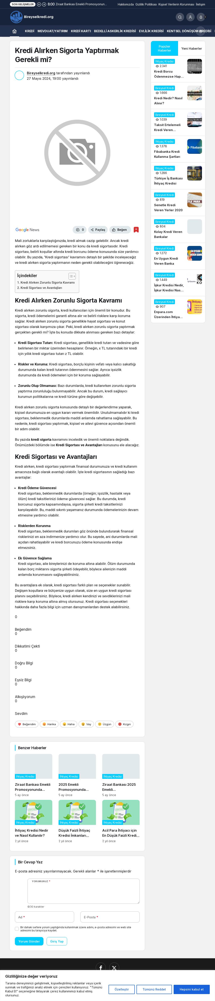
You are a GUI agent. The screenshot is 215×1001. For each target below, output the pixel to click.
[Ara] (180, 17)
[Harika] (49, 724)
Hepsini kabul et (192, 989)
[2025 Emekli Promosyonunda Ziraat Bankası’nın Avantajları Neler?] (77, 775)
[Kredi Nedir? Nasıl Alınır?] (178, 95)
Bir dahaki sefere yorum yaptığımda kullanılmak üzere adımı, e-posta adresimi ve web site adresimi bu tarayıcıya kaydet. (75, 929)
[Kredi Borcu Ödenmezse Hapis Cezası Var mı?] (178, 69)
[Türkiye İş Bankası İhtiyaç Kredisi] (178, 176)
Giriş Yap (57, 941)
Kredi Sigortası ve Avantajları (41, 288)
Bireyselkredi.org (41, 73)
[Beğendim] (26, 724)
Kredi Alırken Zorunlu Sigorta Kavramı (48, 282)
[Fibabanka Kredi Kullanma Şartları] (178, 149)
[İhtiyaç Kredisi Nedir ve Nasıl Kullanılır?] (33, 821)
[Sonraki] (44, 4)
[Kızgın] (124, 724)
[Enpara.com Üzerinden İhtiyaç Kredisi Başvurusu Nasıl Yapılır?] (178, 309)
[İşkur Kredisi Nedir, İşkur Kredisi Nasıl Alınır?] (178, 283)
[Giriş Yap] (190, 17)
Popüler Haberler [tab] (164, 48)
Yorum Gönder (29, 941)
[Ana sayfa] (14, 31)
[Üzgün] (104, 724)
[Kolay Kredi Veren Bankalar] (178, 229)
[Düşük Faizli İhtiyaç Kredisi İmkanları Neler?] (77, 821)
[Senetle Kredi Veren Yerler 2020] (178, 202)
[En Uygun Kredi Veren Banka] (178, 256)
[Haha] (68, 724)
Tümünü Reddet (154, 989)
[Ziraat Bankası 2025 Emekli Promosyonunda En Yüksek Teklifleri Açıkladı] (121, 775)
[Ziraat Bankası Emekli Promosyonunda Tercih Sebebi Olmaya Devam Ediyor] (33, 775)
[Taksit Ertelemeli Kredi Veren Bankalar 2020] (178, 122)
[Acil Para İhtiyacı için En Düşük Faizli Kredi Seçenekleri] (121, 821)
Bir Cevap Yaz (30, 862)
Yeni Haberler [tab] (191, 48)
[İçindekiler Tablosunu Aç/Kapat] (70, 276)
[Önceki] (39, 4)
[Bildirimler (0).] (201, 17)
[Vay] (86, 724)
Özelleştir (122, 989)
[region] (107, 985)
